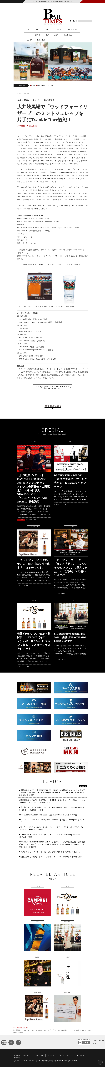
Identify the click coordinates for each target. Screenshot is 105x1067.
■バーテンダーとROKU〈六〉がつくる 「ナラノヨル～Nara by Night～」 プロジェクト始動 (51, 835)
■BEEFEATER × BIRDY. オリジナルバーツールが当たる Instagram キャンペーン (52, 821)
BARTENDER (72, 30)
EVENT (57, 35)
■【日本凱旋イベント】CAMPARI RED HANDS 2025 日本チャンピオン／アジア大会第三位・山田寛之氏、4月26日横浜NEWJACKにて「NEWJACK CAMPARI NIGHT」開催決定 (52, 792)
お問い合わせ (27, 1055)
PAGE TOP (100, 1062)
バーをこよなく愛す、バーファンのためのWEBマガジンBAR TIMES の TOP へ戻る (53, 387)
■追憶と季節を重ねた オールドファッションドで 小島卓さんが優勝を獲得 (51, 857)
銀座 (94, 1043)
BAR (37, 30)
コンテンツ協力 (39, 1055)
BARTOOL (68, 35)
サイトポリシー (80, 1055)
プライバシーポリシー (65, 1055)
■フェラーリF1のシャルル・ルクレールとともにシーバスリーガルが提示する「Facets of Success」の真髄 (51, 828)
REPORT (37, 35)
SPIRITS (60, 30)
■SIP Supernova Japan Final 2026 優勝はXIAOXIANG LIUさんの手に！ (49, 815)
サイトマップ (51, 1055)
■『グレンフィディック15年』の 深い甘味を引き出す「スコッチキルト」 (50, 852)
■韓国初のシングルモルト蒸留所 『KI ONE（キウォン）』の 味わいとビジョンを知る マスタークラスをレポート (52, 801)
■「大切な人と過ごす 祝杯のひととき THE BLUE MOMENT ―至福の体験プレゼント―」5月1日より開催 (51, 808)
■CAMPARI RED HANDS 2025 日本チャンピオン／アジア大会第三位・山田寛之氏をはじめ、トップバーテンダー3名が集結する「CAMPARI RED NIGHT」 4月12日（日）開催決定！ (52, 844)
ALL (29, 30)
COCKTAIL (48, 30)
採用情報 (17, 1058)
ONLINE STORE (98, 1040)
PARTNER (41, 40)
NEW (47, 35)
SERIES (29, 40)
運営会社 (17, 1055)
